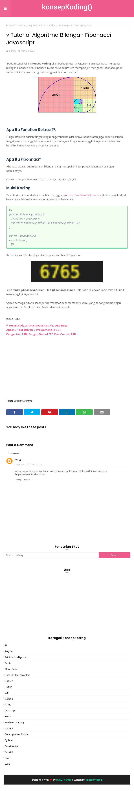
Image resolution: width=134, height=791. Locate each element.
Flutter (8, 686)
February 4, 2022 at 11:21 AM (29, 464)
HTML (8, 704)
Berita (8, 663)
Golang (9, 698)
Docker (9, 680)
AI (6, 645)
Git (6, 692)
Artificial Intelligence (16, 657)
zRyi (18, 460)
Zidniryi (12, 50)
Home (9, 25)
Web (7, 763)
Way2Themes (63, 779)
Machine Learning (14, 722)
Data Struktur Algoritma (27, 25)
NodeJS (9, 728)
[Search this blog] (51, 555)
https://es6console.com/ (84, 195)
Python (9, 740)
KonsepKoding (93, 779)
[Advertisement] (67, 370)
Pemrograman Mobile (16, 734)
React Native (12, 746)
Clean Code (11, 669)
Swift (7, 758)
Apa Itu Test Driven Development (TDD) (33, 330)
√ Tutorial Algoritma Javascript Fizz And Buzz (36, 325)
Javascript (10, 710)
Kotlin (8, 716)
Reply (18, 479)
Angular (9, 651)
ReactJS (9, 752)
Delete (27, 479)
